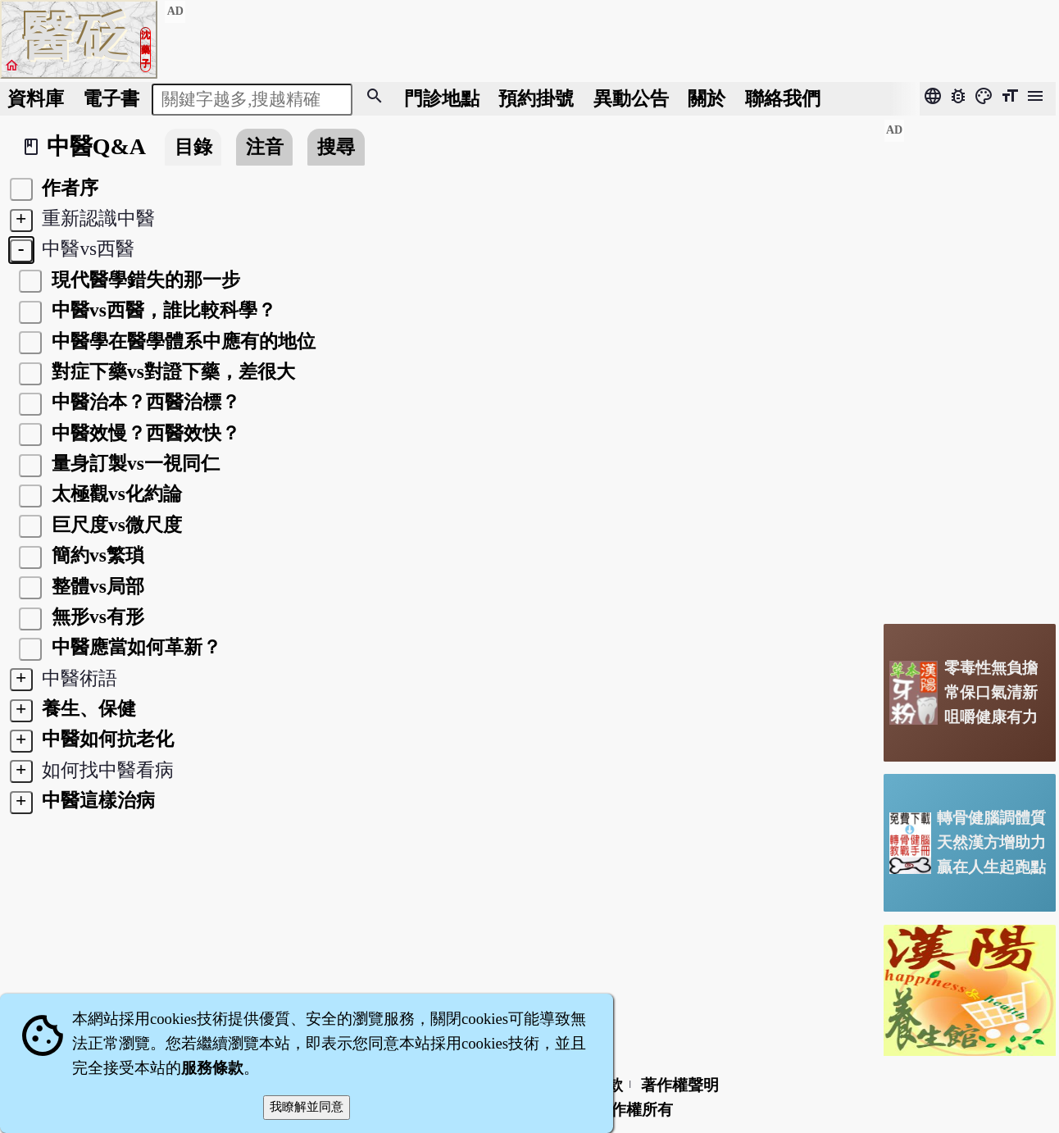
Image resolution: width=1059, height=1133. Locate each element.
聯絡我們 (782, 98)
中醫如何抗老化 (106, 738)
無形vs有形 (95, 616)
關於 (706, 98)
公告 (631, 98)
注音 (265, 146)
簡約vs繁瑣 (95, 555)
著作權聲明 (680, 1085)
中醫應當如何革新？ (134, 647)
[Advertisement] (970, 365)
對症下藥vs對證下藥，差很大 (171, 371)
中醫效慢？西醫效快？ (143, 433)
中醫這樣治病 (97, 800)
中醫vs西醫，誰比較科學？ (161, 310)
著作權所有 (634, 1109)
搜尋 (336, 146)
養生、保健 (87, 708)
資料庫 (35, 98)
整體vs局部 (95, 586)
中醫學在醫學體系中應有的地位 (181, 341)
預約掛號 (536, 98)
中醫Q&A (96, 146)
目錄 (193, 146)
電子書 (111, 98)
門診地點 (442, 98)
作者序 (68, 187)
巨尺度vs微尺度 (114, 524)
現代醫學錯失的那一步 (143, 279)
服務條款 (212, 1067)
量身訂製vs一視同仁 (133, 463)
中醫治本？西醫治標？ (143, 401)
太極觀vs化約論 (114, 493)
